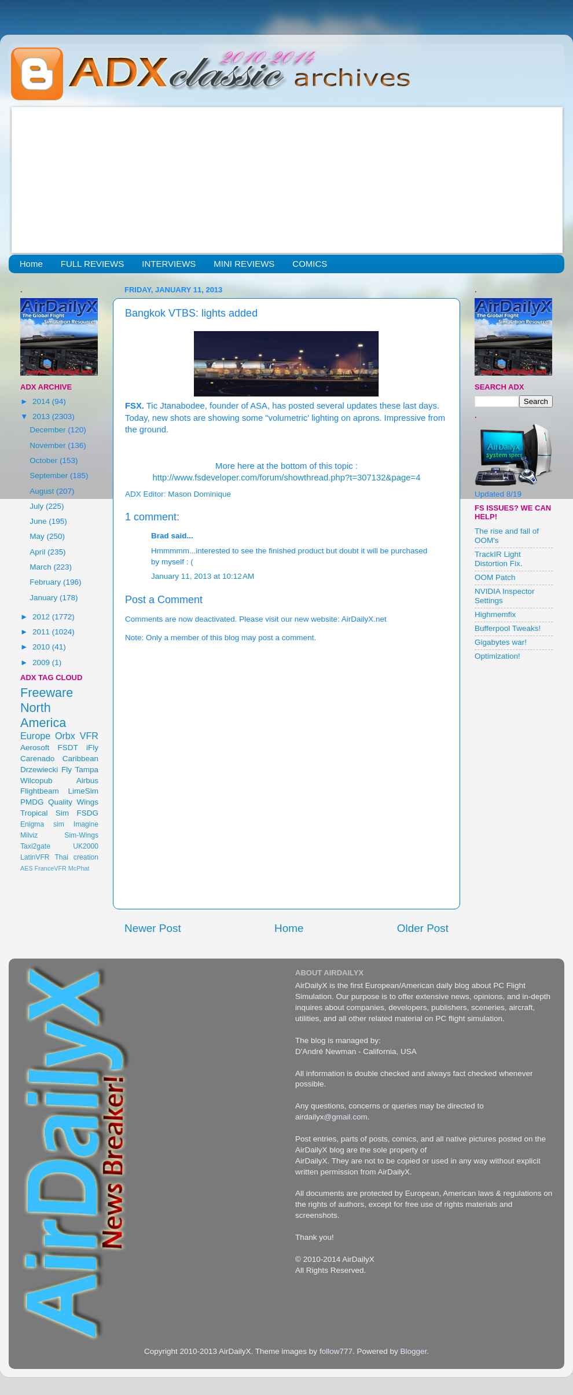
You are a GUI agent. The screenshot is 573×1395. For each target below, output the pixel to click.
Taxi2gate (35, 846)
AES (26, 868)
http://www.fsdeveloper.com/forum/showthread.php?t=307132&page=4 (287, 477)
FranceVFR (51, 868)
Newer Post (152, 928)
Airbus (87, 780)
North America (43, 715)
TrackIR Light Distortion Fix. (499, 559)
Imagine (86, 824)
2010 (42, 647)
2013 (42, 416)
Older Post (423, 928)
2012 (42, 616)
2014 (42, 401)
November (49, 445)
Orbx (65, 735)
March (41, 567)
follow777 (335, 1351)
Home (31, 264)
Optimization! (497, 656)
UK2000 (85, 846)
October (45, 460)
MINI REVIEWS (244, 264)
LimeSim (83, 791)
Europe (35, 735)
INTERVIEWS (169, 264)
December (49, 429)
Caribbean (80, 758)
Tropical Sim (44, 813)
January (45, 597)
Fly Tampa (79, 769)
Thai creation (76, 857)
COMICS (309, 264)
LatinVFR (35, 857)
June (39, 521)
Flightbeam (39, 791)
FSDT (68, 747)
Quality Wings (73, 802)
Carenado (37, 758)
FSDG (87, 813)
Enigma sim (42, 824)
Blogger (413, 1351)
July (38, 506)
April (38, 552)
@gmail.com (346, 1117)
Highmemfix (495, 614)
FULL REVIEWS (92, 264)
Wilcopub (36, 780)
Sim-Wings (81, 835)
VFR (89, 735)
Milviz (29, 835)
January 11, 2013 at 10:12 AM (202, 576)
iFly (92, 747)
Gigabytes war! (501, 642)
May (38, 536)
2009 (42, 662)
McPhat (79, 868)
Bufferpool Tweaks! (508, 628)
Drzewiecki (39, 769)
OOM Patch (495, 577)
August (43, 491)
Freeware (46, 692)
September (50, 475)
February (46, 582)
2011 (42, 631)
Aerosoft (34, 747)
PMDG (32, 802)
